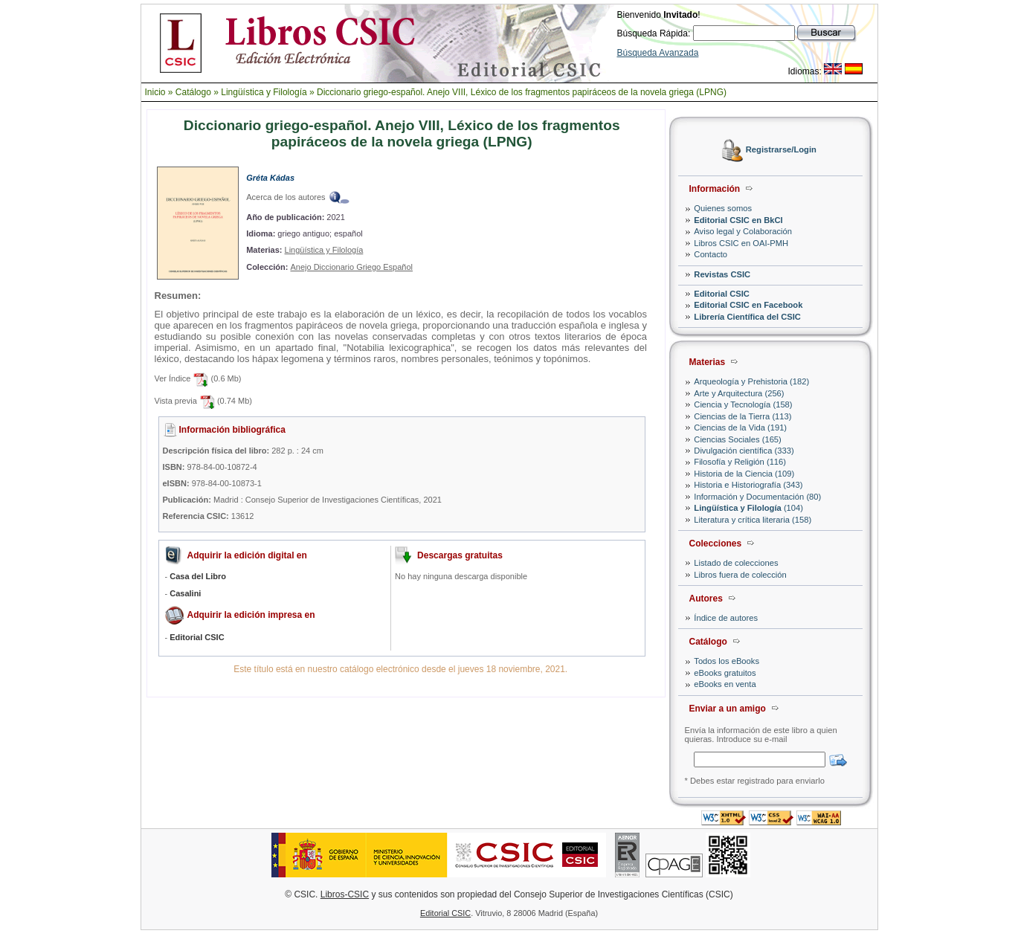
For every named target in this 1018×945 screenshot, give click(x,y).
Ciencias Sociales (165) (738, 439)
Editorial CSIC (722, 293)
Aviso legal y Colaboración (743, 231)
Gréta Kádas (270, 177)
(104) (748, 507)
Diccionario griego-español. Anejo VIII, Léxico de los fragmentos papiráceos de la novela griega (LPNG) (522, 92)
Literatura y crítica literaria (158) (752, 519)
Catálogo (193, 92)
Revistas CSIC (722, 274)
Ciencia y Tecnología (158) (743, 404)
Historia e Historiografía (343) (748, 484)
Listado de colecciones (736, 562)
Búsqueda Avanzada (658, 53)
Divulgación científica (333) (743, 450)
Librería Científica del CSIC (747, 316)
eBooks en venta (725, 684)
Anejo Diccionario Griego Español (351, 266)
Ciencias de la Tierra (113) (742, 416)
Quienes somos (723, 208)
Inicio (155, 92)
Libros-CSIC (344, 894)
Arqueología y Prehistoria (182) (751, 381)
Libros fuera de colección (740, 574)
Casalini (185, 593)
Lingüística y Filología (263, 92)
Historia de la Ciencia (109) (744, 473)
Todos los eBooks (726, 661)
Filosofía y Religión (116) (740, 461)
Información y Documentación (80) (757, 496)
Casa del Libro (198, 576)
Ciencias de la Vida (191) (740, 427)
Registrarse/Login (781, 150)
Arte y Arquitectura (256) (739, 393)
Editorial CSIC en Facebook (748, 304)
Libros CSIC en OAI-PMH (741, 243)
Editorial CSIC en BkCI (738, 220)
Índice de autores (726, 617)
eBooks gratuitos (725, 672)
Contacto (710, 254)
